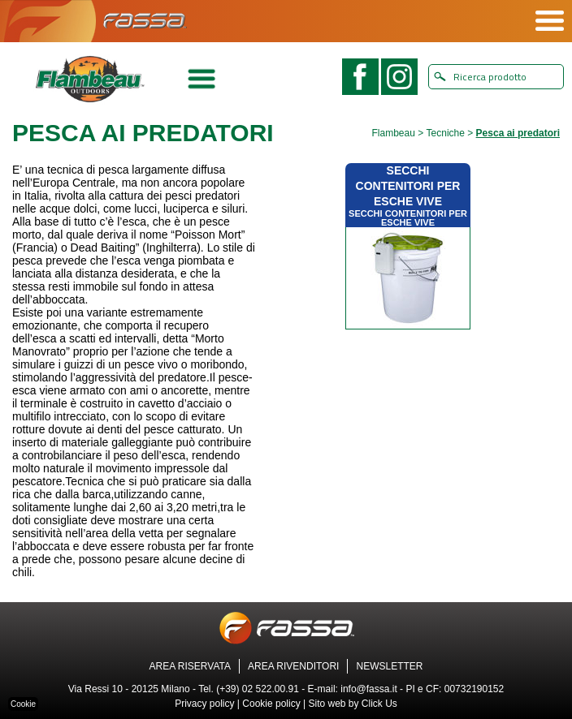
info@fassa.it (368, 689)
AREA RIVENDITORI (293, 666)
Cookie (23, 704)
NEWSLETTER (389, 666)
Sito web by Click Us (352, 703)
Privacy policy (204, 703)
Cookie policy (271, 703)
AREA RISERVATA (190, 666)
